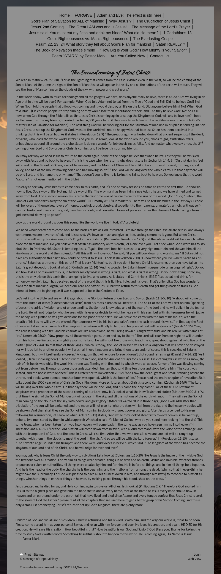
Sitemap (38, 554)
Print (26, 554)
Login (197, 554)
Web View (194, 559)
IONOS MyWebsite (75, 567)
